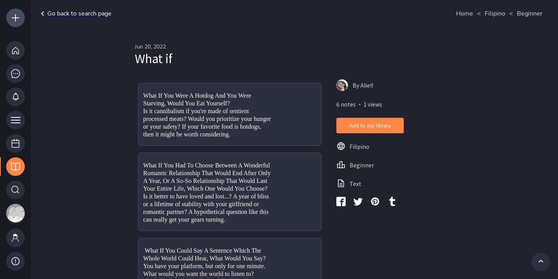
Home (464, 13)
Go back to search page (75, 13)
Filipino (495, 13)
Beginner (529, 13)
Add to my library (370, 125)
